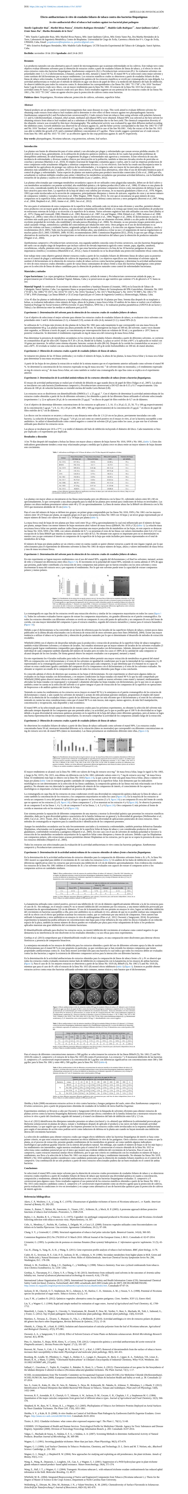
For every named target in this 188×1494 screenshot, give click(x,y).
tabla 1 (147, 442)
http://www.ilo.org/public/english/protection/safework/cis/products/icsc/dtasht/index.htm (65, 1286)
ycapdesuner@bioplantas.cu (60, 42)
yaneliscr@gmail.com (84, 42)
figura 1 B (29, 625)
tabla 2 (106, 860)
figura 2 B (121, 797)
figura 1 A (72, 562)
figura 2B (133, 802)
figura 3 (28, 964)
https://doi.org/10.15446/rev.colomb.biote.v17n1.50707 (56, 7)
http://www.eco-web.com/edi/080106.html (51, 1416)
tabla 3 (120, 967)
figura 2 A (143, 731)
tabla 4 (103, 1062)
